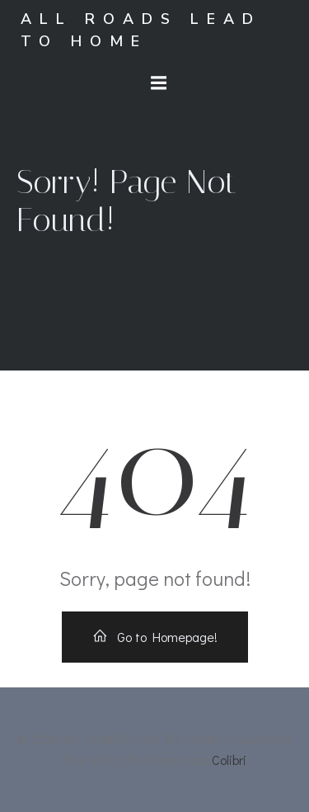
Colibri (229, 759)
